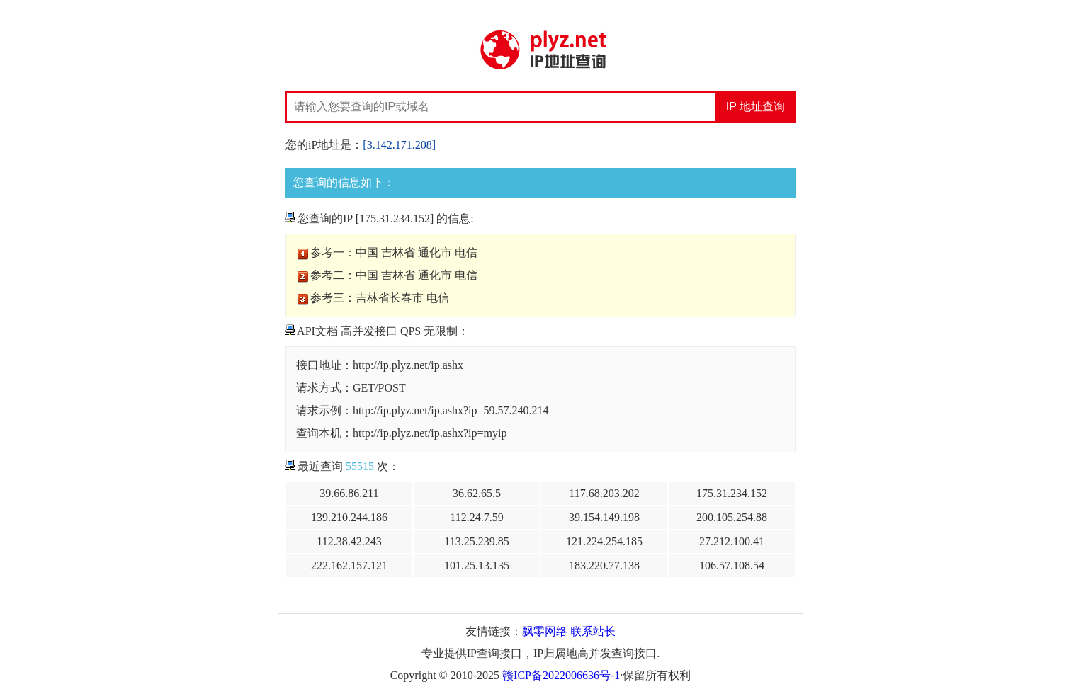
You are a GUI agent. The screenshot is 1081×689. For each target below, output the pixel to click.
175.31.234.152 (731, 493)
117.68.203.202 (604, 493)
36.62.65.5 (477, 493)
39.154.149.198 (604, 517)
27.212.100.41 (731, 541)
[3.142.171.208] (399, 145)
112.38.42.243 (349, 541)
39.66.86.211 (348, 493)
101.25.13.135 (476, 565)
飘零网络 (544, 631)
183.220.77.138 (604, 565)
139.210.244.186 (349, 517)
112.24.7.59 (476, 517)
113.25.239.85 (476, 541)
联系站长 (593, 631)
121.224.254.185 (604, 541)
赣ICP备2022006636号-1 (561, 675)
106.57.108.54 (731, 565)
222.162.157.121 (349, 565)
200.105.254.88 (731, 517)
